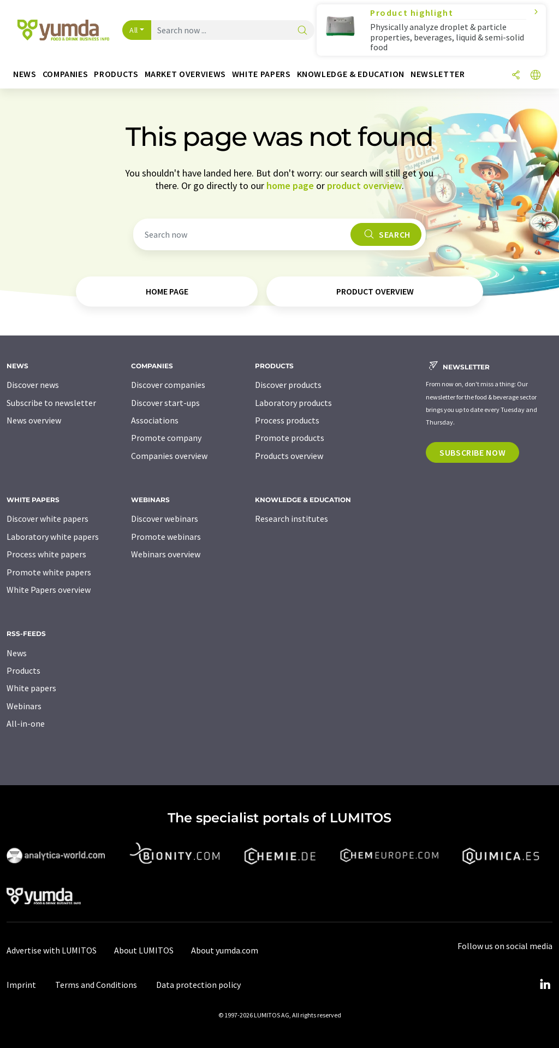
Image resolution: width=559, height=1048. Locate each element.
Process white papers (46, 554)
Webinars (24, 705)
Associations (155, 420)
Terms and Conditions (96, 984)
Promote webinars (166, 536)
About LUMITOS (144, 950)
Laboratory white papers (53, 536)
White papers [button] (261, 74)
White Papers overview (49, 589)
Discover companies (168, 384)
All (133, 30)
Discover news (33, 384)
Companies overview (169, 455)
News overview (34, 420)
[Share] (516, 75)
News (17, 652)
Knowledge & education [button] (351, 74)
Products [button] (116, 74)
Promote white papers (49, 572)
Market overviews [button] (185, 74)
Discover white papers (47, 518)
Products (23, 670)
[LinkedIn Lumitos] (544, 984)
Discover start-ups (165, 402)
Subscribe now (472, 452)
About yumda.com (224, 950)
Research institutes (291, 518)
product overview (364, 185)
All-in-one (26, 723)
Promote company (166, 437)
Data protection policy (198, 984)
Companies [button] (65, 74)
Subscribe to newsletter (51, 402)
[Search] (302, 31)
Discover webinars (164, 518)
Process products (287, 420)
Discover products (288, 384)
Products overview (289, 455)
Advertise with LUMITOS (52, 950)
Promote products (289, 437)
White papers (31, 687)
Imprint (21, 984)
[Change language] (535, 75)
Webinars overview (165, 554)
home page (290, 185)
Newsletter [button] (438, 74)
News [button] (25, 74)
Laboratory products (293, 402)
